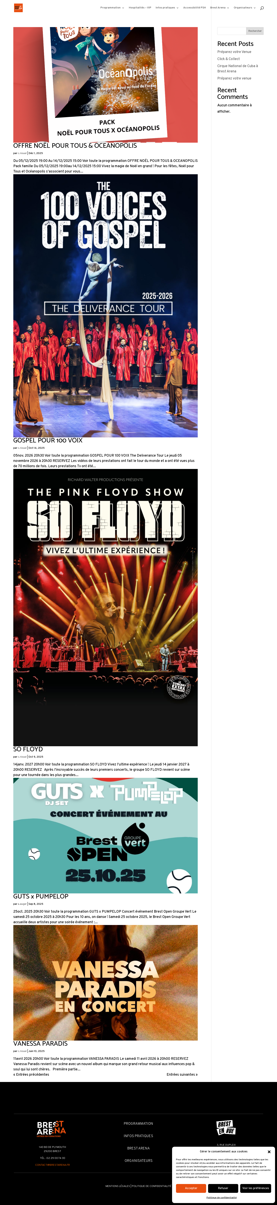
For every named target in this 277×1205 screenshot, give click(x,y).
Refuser (223, 1188)
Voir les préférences (255, 1188)
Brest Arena (218, 7)
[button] (269, 1152)
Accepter (191, 1188)
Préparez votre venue (234, 78)
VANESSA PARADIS (40, 1043)
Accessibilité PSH (194, 7)
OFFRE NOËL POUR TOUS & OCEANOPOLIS (75, 145)
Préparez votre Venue (234, 52)
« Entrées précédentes (31, 1075)
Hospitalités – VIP (140, 7)
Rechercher (255, 31)
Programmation (110, 7)
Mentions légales (118, 1186)
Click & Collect (228, 59)
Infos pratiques (165, 7)
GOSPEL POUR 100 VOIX (48, 440)
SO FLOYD (28, 749)
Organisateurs (243, 7)
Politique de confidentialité (222, 1197)
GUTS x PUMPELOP (40, 896)
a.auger (22, 904)
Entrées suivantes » (182, 1075)
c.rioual (22, 153)
